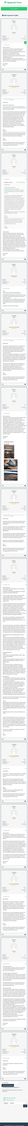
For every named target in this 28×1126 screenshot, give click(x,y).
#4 (25, 288)
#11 (25, 896)
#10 (25, 830)
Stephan (14, 74)
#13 (25, 1058)
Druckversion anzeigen (10, 1098)
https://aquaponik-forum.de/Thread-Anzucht (12, 293)
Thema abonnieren (9, 1100)
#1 (25, 44)
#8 (25, 584)
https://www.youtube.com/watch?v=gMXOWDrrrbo (14, 106)
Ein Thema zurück (7, 1087)
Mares (14, 21)
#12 (25, 963)
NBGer (14, 264)
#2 (25, 98)
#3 (25, 179)
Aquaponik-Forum (13, 2)
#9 (25, 768)
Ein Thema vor (15, 1087)
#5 (25, 339)
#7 (25, 514)
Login (11, 8)
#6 (25, 413)
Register (16, 8)
